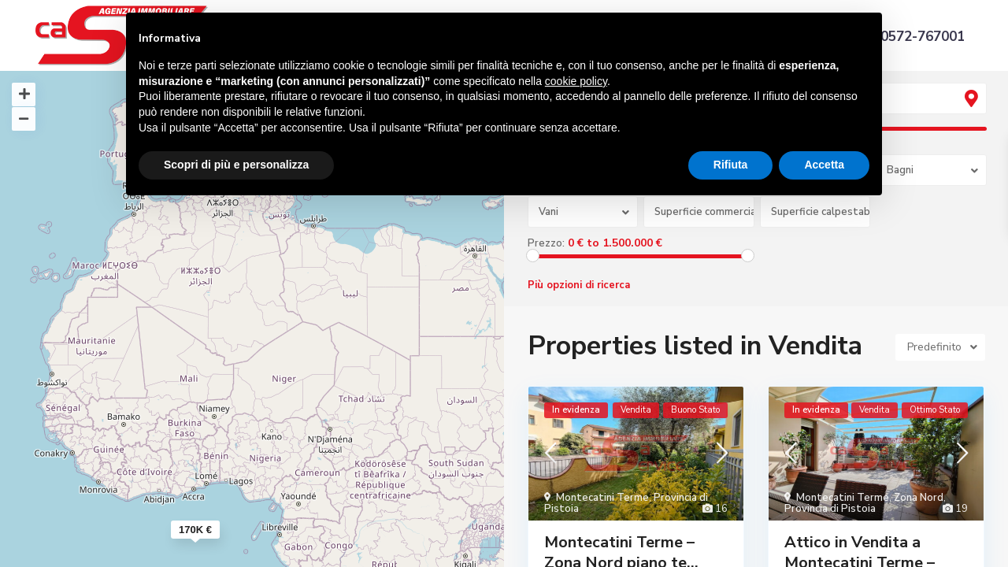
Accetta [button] (824, 164)
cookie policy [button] (576, 81)
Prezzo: (546, 243)
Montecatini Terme (602, 498)
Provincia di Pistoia (830, 509)
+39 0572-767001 (909, 37)
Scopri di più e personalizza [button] (236, 164)
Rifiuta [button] (730, 164)
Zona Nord (918, 498)
